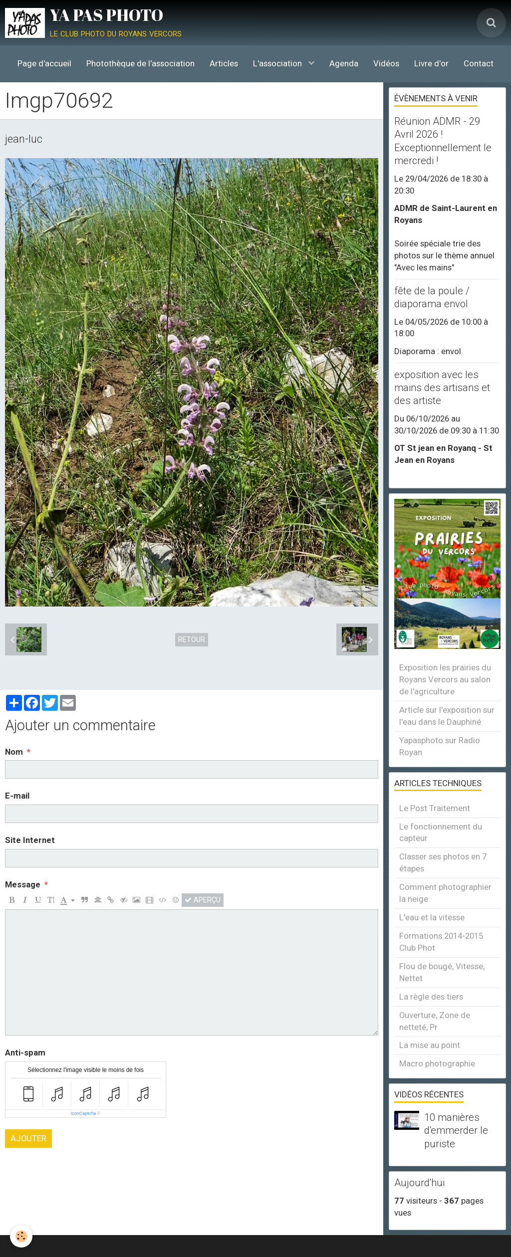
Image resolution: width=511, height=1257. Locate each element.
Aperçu (203, 900)
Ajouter (28, 1138)
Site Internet (30, 840)
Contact (479, 63)
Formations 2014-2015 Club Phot (441, 942)
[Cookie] (21, 1236)
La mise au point (429, 1045)
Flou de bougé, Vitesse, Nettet (442, 972)
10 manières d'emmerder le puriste (456, 1130)
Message (22, 884)
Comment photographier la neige (445, 893)
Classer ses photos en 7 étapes (443, 862)
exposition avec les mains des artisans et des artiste (442, 388)
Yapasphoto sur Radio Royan (439, 746)
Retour (191, 639)
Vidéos (386, 63)
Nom (14, 752)
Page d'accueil (44, 63)
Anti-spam (25, 1052)
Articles (224, 63)
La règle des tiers (431, 997)
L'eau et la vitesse (432, 917)
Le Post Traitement (434, 808)
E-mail (17, 796)
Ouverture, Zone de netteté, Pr (434, 1021)
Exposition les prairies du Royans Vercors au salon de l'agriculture (445, 679)
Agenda (343, 63)
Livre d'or (431, 63)
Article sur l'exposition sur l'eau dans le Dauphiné (447, 716)
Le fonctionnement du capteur (440, 832)
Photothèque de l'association (140, 63)
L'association (278, 63)
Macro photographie (437, 1063)
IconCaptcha (83, 1113)
